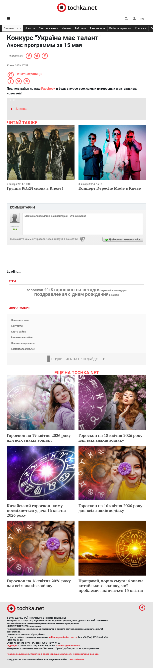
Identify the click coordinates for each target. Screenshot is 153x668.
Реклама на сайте (21, 337)
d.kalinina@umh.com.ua (68, 645)
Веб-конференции (120, 28)
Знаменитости (12, 28)
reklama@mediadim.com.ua (63, 637)
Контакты (17, 325)
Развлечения (97, 28)
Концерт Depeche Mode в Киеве (109, 188)
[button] (134, 18)
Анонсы (21, 109)
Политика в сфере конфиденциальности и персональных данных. (64, 654)
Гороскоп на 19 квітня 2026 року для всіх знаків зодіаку (39, 438)
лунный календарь (114, 290)
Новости (30, 28)
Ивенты (66, 28)
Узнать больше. (76, 659)
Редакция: (12, 645)
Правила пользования (18, 654)
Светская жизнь (48, 28)
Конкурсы (140, 28)
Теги (13, 281)
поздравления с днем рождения (71, 294)
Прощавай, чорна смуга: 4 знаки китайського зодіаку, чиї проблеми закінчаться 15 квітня (110, 585)
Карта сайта (18, 331)
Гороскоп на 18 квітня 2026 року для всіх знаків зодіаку (110, 438)
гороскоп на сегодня (77, 290)
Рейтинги (80, 28)
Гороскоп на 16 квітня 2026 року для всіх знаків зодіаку (110, 508)
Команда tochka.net (22, 348)
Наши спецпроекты (23, 343)
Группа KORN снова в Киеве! (35, 188)
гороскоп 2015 (40, 290)
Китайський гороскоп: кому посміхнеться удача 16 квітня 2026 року (36, 510)
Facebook (48, 88)
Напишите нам (20, 320)
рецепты (114, 295)
